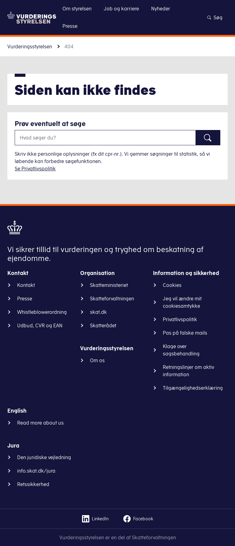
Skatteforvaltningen (112, 298)
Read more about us (40, 422)
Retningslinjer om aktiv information (188, 370)
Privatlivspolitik (180, 319)
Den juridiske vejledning (44, 457)
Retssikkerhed (33, 484)
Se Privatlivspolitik (35, 168)
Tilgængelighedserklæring (193, 388)
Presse (24, 298)
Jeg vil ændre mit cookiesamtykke (182, 302)
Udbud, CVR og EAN (39, 325)
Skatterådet (103, 325)
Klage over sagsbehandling (181, 350)
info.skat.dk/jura (36, 471)
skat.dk (98, 312)
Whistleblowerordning (42, 312)
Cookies (172, 285)
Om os (97, 360)
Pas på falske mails (185, 333)
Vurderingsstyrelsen (29, 46)
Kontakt (26, 285)
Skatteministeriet (109, 285)
